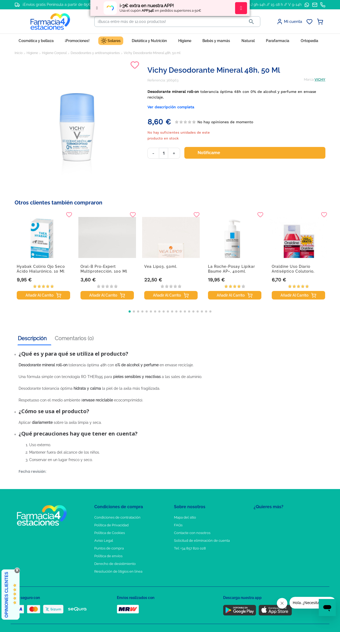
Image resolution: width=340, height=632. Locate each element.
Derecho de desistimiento (115, 564)
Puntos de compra (109, 548)
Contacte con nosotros (192, 533)
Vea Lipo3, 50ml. (160, 266)
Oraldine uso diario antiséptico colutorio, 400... (293, 271)
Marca (309, 79)
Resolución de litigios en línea (118, 571)
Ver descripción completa (170, 107)
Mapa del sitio (185, 517)
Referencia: (156, 80)
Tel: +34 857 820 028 (190, 548)
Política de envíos (108, 556)
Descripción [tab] (32, 338)
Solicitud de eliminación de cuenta (202, 541)
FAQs (178, 525)
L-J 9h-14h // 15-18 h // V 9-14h (274, 4)
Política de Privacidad (111, 525)
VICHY (319, 79)
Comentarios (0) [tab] (74, 338)
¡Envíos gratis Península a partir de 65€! (57, 4)
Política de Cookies (109, 533)
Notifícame (212, 153)
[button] (130, 311)
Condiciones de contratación (117, 517)
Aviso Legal (103, 541)
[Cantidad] (163, 153)
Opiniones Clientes (6, 595)
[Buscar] (169, 22)
